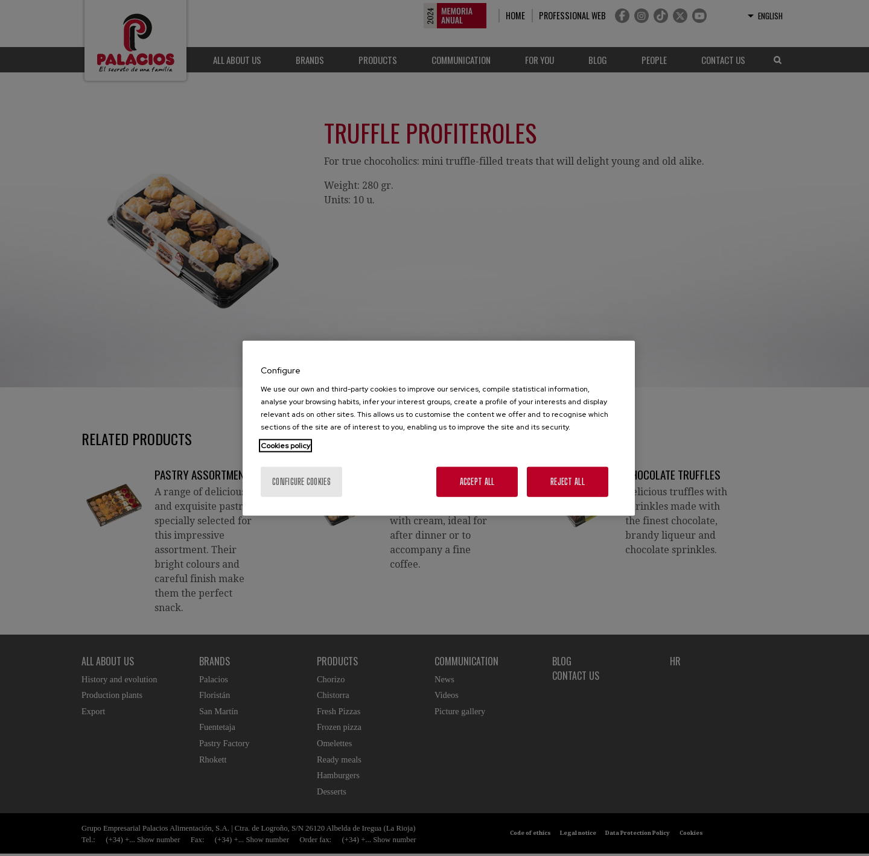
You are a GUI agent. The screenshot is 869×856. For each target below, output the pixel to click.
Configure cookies (301, 482)
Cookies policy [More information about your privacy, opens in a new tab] (285, 446)
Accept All (477, 482)
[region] (439, 428)
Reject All (567, 482)
